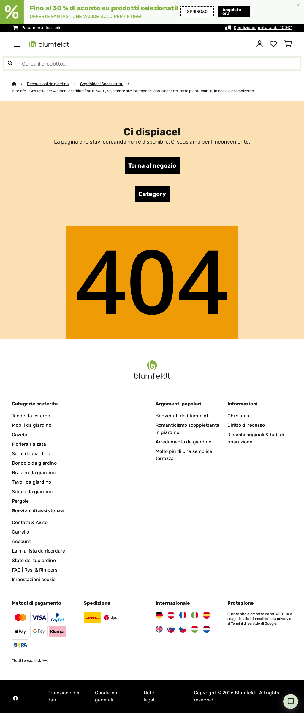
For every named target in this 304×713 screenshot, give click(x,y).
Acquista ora (228, 11)
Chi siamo (238, 415)
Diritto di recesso (246, 425)
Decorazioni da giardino (48, 84)
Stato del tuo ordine (34, 560)
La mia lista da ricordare (38, 551)
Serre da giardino (31, 453)
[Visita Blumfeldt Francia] (182, 615)
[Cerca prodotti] (152, 63)
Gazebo (20, 434)
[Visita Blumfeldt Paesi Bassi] (206, 629)
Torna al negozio (152, 165)
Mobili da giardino (31, 425)
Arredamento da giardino (183, 442)
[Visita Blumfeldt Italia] (194, 615)
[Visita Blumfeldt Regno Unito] (159, 629)
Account (21, 541)
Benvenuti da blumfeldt (182, 415)
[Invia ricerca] (10, 63)
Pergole (20, 501)
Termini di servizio (245, 623)
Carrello (20, 532)
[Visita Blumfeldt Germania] (159, 615)
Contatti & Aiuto (30, 522)
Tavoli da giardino (31, 482)
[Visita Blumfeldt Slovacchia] (171, 629)
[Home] (19, 84)
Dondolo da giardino (34, 463)
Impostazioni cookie (34, 579)
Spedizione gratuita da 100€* (263, 27)
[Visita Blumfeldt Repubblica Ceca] (182, 629)
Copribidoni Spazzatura (101, 84)
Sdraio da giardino (32, 491)
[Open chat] (290, 701)
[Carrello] (288, 44)
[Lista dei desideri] (273, 44)
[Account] (259, 44)
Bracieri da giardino (34, 472)
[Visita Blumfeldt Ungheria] (194, 629)
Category (152, 194)
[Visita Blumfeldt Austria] (171, 615)
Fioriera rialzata (29, 444)
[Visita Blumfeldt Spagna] (206, 615)
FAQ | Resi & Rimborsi (35, 570)
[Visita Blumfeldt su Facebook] (15, 698)
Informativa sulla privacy (269, 619)
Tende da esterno (31, 415)
